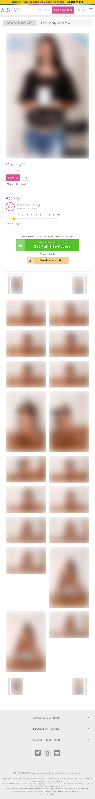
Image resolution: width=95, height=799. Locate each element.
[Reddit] (57, 752)
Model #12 (16, 164)
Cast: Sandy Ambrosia (55, 23)
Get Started (63, 10)
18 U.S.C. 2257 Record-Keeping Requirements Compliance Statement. (47, 773)
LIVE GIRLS (43, 10)
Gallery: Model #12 (19, 23)
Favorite (13, 177)
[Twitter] (38, 752)
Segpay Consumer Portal (69, 791)
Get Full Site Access (46, 245)
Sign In (81, 10)
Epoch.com (83, 788)
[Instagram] (47, 752)
